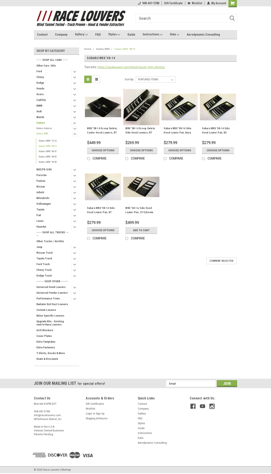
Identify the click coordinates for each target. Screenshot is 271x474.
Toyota (40, 209)
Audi (39, 111)
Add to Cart (141, 230)
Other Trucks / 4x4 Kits (50, 241)
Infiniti (40, 192)
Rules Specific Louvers (50, 315)
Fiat (38, 215)
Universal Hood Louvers (51, 287)
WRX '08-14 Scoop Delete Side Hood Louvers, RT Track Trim (140, 132)
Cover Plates (44, 336)
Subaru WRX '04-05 (48, 156)
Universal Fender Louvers (52, 292)
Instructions (153, 34)
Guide (131, 34)
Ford (39, 71)
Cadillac (41, 99)
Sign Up (100, 413)
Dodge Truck (44, 275)
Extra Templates (45, 341)
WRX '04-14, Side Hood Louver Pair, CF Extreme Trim (139, 212)
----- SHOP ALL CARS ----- (52, 59)
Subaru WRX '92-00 (48, 162)
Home (87, 49)
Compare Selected (221, 260)
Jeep (39, 247)
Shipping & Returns (97, 418)
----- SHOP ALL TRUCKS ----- (52, 234)
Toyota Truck (44, 258)
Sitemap (66, 469)
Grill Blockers (44, 330)
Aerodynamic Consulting (203, 34)
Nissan (40, 186)
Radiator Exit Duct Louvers (52, 304)
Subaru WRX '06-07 (48, 151)
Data (174, 34)
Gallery (81, 34)
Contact (42, 34)
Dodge (40, 82)
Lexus (40, 220)
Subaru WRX (42, 133)
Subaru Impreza (44, 128)
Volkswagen (43, 203)
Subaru (40, 122)
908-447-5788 (148, 3)
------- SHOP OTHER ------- (52, 281)
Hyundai (41, 226)
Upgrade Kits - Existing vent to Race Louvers (50, 323)
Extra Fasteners (45, 347)
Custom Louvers (46, 309)
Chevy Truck (44, 269)
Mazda (40, 117)
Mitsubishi (42, 198)
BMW (39, 105)
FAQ (98, 34)
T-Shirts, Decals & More (50, 353)
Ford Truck (43, 264)
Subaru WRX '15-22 (48, 140)
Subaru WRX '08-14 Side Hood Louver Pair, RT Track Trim (101, 212)
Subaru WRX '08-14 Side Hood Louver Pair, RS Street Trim (216, 132)
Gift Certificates (95, 403)
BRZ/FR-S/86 (44, 169)
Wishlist (195, 3)
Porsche (41, 175)
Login (89, 413)
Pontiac (41, 180)
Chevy (40, 77)
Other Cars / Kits (46, 65)
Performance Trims (48, 298)
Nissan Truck (44, 252)
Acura (39, 94)
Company (61, 34)
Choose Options (103, 150)
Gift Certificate (173, 3)
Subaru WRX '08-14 (48, 146)
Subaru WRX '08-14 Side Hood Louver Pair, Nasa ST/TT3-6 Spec (177, 132)
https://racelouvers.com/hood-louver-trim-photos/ (131, 67)
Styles (114, 34)
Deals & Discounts (47, 358)
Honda (40, 88)
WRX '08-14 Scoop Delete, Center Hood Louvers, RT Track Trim (102, 132)
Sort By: (129, 79)
